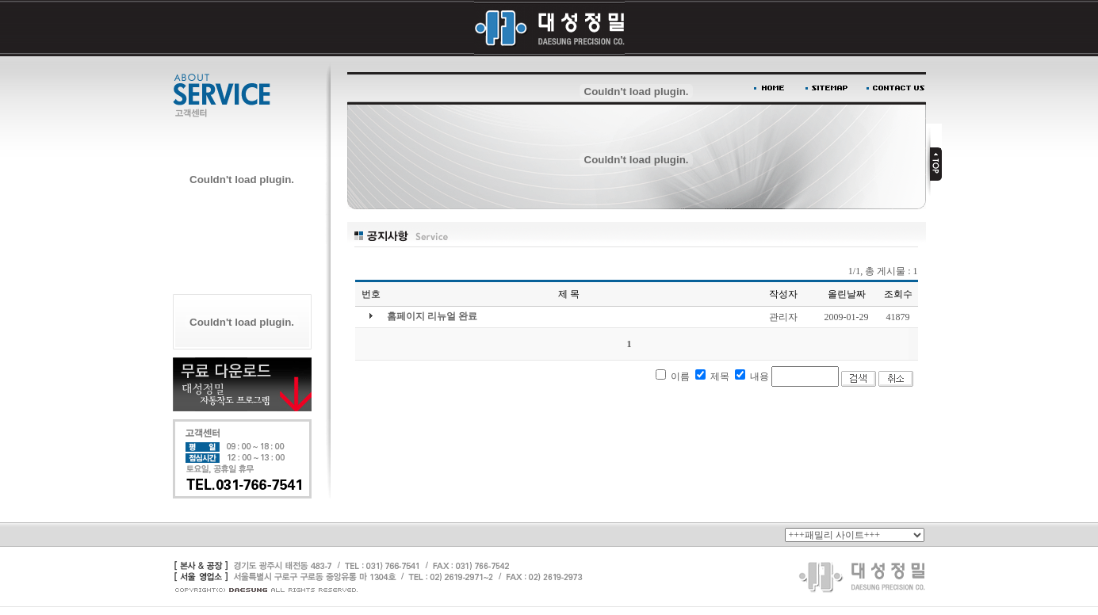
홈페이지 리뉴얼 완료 (432, 316)
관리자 (783, 317)
